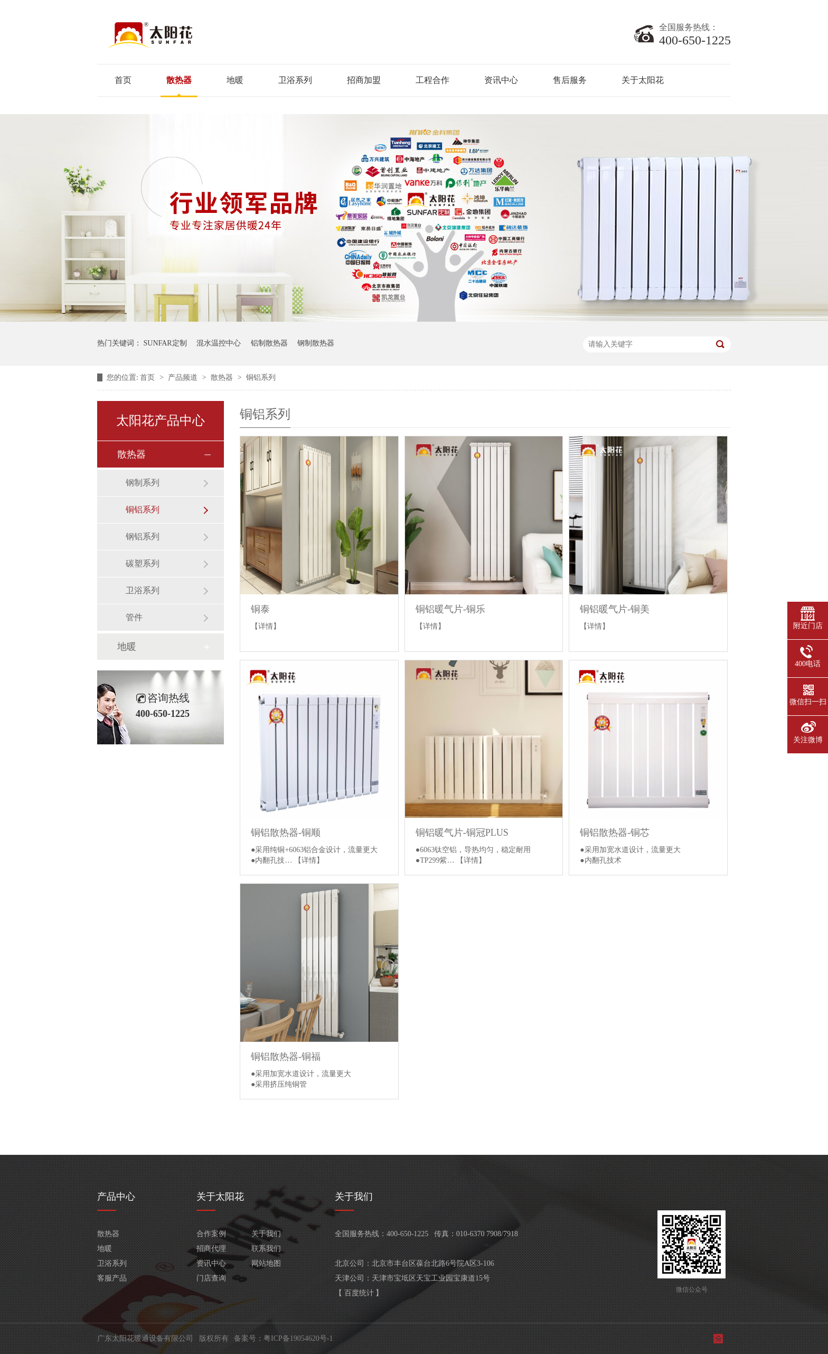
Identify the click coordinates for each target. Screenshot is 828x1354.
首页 (123, 80)
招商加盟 (364, 80)
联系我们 (266, 1249)
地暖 (235, 80)
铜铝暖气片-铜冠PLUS (462, 832)
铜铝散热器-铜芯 (615, 832)
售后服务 (570, 80)
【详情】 (265, 626)
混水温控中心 (218, 343)
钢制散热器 (315, 343)
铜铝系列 (261, 377)
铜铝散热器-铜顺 (286, 832)
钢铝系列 (142, 536)
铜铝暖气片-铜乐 (450, 609)
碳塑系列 (142, 563)
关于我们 (266, 1234)
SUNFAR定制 (165, 343)
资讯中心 (501, 80)
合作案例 (211, 1234)
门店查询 (211, 1278)
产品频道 (184, 377)
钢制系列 (142, 482)
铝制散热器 (269, 343)
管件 (134, 617)
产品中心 (116, 1196)
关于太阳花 (643, 80)
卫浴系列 (295, 80)
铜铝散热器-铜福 (286, 1056)
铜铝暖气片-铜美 (615, 609)
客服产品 (112, 1278)
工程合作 (432, 80)
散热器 (179, 80)
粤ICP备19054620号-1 (298, 1338)
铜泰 (260, 609)
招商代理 (211, 1249)
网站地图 (266, 1263)
